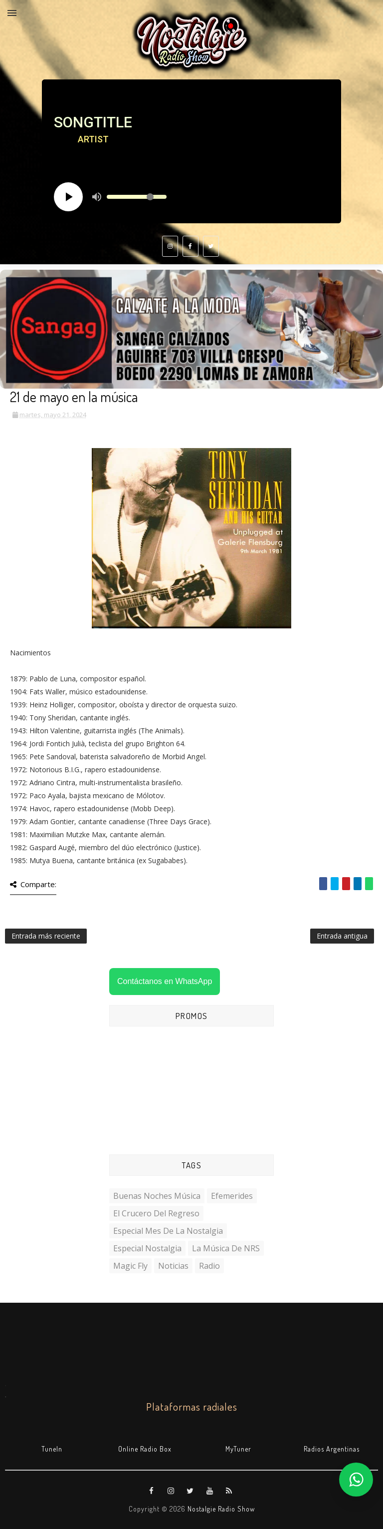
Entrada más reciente (45, 936)
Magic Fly (130, 1265)
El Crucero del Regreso (156, 1213)
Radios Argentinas (332, 1449)
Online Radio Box (145, 1449)
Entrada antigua (342, 936)
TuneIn (51, 1449)
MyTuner (238, 1449)
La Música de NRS (226, 1248)
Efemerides (232, 1195)
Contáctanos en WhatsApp (164, 981)
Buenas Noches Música (156, 1195)
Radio (209, 1265)
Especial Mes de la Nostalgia (168, 1230)
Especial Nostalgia (147, 1248)
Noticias (173, 1265)
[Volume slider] (137, 197)
